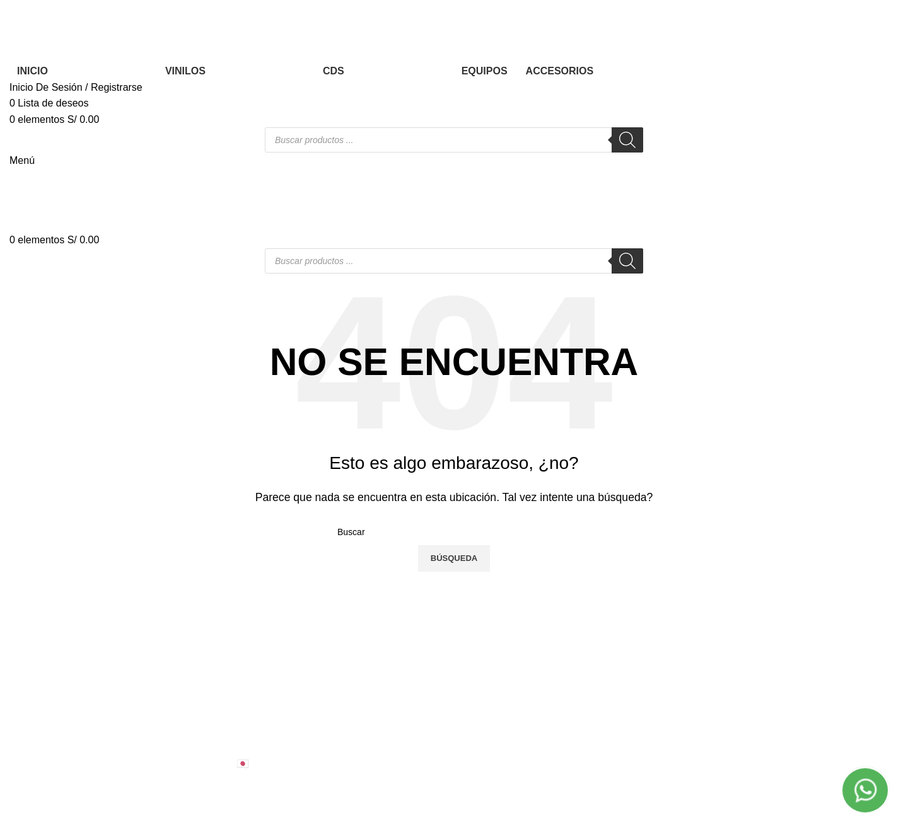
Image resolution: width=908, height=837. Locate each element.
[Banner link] (454, 418)
